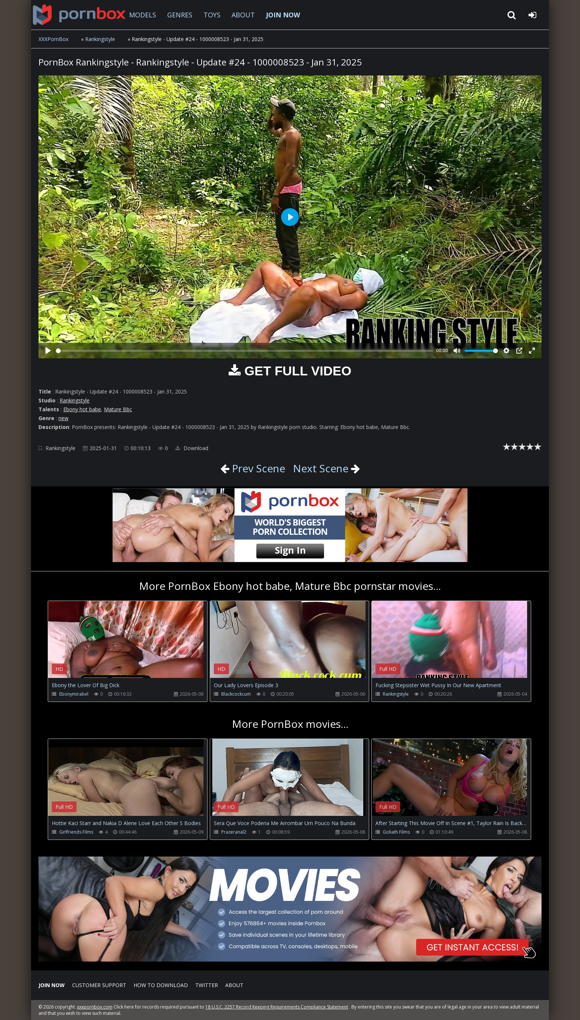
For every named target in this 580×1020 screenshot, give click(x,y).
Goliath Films (396, 832)
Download (191, 448)
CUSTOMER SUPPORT (99, 985)
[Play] (48, 351)
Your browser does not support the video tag (125, 644)
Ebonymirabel (73, 694)
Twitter (206, 985)
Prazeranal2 (233, 832)
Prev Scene (257, 468)
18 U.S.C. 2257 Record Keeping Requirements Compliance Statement (276, 1007)
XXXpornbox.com (79, 15)
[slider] (244, 350)
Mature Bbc (118, 409)
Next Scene (320, 468)
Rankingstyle (100, 39)
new (63, 418)
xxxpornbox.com (94, 1007)
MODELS (142, 14)
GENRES (179, 14)
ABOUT (243, 14)
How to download (161, 985)
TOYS (211, 14)
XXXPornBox (53, 39)
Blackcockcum (236, 694)
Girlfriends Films (76, 832)
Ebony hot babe (82, 409)
